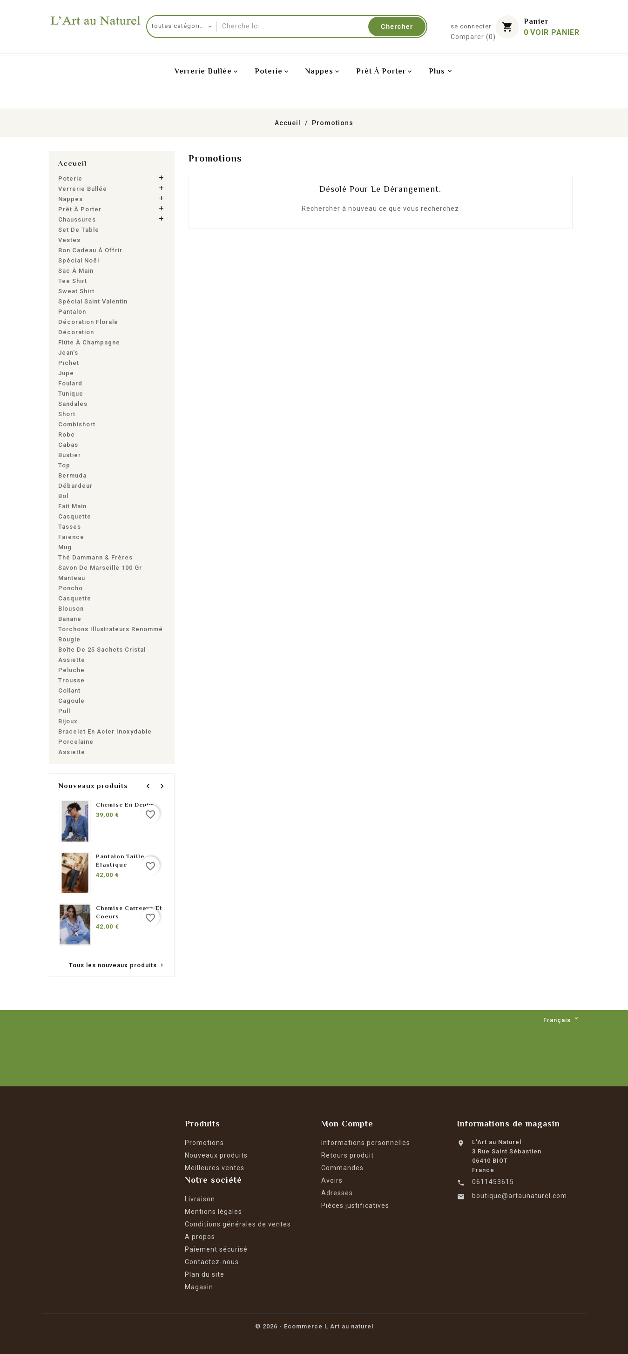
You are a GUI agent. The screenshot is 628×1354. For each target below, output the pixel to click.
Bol (63, 495)
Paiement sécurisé (216, 1249)
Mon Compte (347, 1123)
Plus (437, 71)
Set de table (78, 229)
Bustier (69, 454)
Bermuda (72, 475)
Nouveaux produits (216, 1155)
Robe (66, 434)
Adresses (337, 1193)
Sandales (73, 403)
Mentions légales (213, 1211)
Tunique (70, 393)
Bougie (69, 639)
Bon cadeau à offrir (90, 250)
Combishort (76, 424)
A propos (200, 1236)
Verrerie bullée (82, 188)
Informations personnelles (365, 1142)
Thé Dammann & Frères (95, 557)
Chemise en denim (125, 804)
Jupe (66, 373)
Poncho (70, 588)
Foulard (70, 383)
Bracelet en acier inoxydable (105, 731)
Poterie (70, 178)
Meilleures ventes (214, 1168)
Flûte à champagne (89, 342)
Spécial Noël (78, 260)
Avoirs (332, 1180)
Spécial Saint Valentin (93, 301)
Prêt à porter (79, 209)
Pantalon (72, 311)
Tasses (69, 526)
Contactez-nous (212, 1262)
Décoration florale (88, 321)
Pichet (68, 362)
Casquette (74, 516)
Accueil (72, 163)
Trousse (71, 680)
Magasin (199, 1287)
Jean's (68, 352)
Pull (64, 710)
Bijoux (68, 721)
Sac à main (76, 270)
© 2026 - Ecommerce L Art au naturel (314, 1326)
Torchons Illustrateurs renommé (110, 629)
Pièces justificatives (355, 1205)
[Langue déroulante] (561, 1020)
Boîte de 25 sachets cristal (102, 649)
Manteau (71, 577)
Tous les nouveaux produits (117, 966)
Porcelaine (76, 741)
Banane (69, 618)
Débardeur (75, 485)
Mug (65, 547)
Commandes (342, 1168)
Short (66, 414)
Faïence (71, 536)
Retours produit (347, 1155)
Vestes (69, 239)
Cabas (68, 444)
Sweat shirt (76, 291)
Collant (69, 690)
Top (64, 465)
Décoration (76, 332)
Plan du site (204, 1274)
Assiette (71, 659)
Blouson (71, 608)
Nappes (70, 198)
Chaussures (77, 219)
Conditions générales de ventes (238, 1224)
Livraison (200, 1199)
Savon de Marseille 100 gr (100, 567)
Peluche (71, 670)
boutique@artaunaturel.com (519, 1195)
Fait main (72, 506)
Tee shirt (72, 280)
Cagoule (71, 700)
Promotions (204, 1142)
